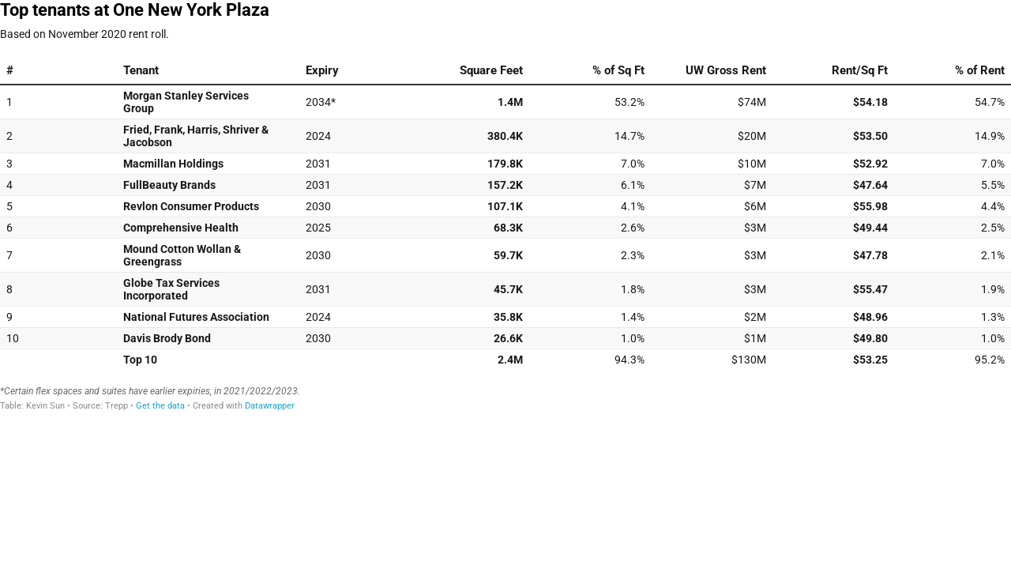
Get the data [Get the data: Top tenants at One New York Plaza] (160, 406)
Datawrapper (270, 406)
